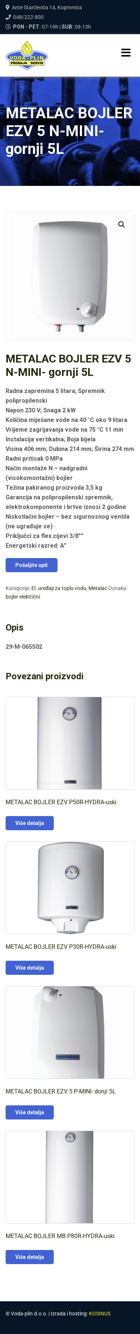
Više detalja (29, 823)
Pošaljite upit (31, 565)
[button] (121, 224)
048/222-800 (28, 17)
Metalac (97, 588)
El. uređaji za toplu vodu (58, 588)
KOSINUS (100, 1314)
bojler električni (23, 597)
